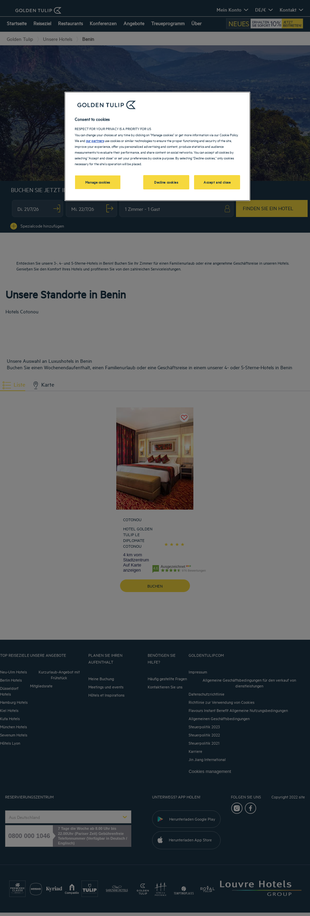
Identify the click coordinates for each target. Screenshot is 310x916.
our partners (95, 140)
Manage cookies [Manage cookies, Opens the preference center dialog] (97, 182)
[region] (157, 146)
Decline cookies (166, 182)
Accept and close (217, 182)
